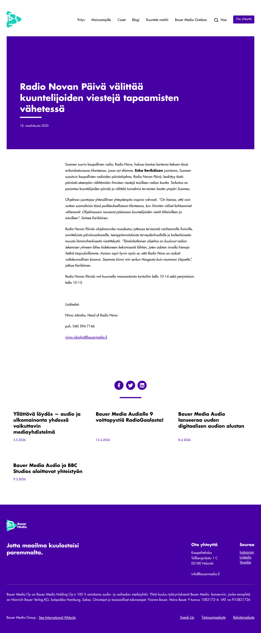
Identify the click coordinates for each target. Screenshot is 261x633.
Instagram (247, 552)
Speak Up (187, 617)
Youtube (245, 562)
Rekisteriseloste (243, 617)
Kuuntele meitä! (157, 20)
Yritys (81, 20)
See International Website (57, 618)
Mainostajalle (101, 20)
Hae (220, 20)
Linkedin (246, 557)
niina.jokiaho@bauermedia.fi (86, 337)
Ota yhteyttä (244, 19)
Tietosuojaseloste (214, 617)
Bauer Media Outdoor (191, 20)
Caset (122, 20)
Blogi (135, 20)
